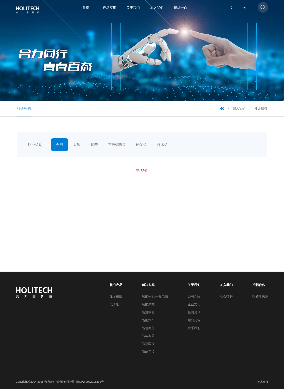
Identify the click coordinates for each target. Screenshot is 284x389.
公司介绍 (194, 296)
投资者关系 (260, 296)
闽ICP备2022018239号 (90, 381)
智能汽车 (148, 320)
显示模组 (116, 296)
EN (243, 7)
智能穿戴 (148, 304)
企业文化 (194, 304)
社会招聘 (226, 296)
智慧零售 (148, 312)
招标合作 (258, 285)
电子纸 (114, 304)
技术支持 (262, 381)
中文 (229, 7)
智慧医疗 (148, 344)
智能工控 (148, 351)
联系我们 (194, 328)
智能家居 (148, 336)
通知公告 (194, 320)
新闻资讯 (194, 312)
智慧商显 (148, 328)
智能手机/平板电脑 (155, 296)
